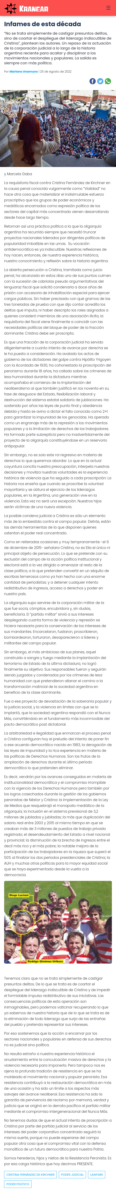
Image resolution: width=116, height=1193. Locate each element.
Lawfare (96, 1175)
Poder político (17, 1184)
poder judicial (72, 1175)
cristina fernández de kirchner (30, 1175)
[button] (93, 81)
